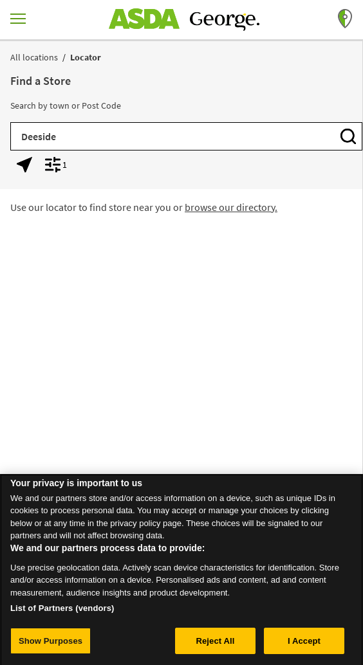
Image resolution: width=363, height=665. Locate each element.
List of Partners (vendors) (62, 612)
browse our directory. (231, 207)
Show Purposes (50, 645)
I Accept (304, 645)
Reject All (215, 645)
